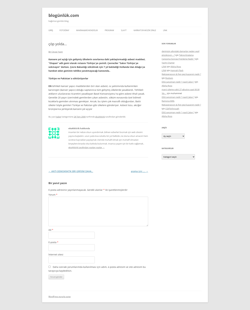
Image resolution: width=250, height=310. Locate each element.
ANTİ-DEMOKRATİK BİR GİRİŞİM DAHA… (70, 171)
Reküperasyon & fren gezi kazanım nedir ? (181, 74)
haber (58, 116)
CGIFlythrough (172, 108)
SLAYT (124, 30)
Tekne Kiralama (186, 55)
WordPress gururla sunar (59, 296)
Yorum (52, 194)
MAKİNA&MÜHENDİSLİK (87, 30)
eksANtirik (100, 116)
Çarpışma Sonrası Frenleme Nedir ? (178, 58)
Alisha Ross (175, 66)
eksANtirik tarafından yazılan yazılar (86, 147)
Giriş (50, 30)
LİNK (165, 30)
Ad (50, 229)
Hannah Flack (176, 70)
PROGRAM (109, 30)
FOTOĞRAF (64, 30)
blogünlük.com (63, 15)
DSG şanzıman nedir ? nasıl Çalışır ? (178, 81)
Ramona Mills (168, 101)
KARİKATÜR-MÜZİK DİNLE (145, 30)
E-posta (53, 242)
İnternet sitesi (55, 254)
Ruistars (169, 78)
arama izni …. (139, 171)
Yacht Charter (168, 62)
